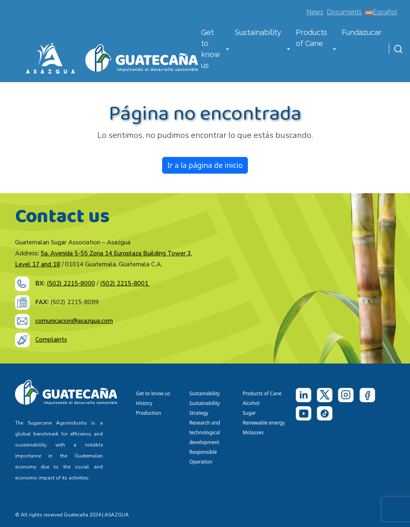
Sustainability (258, 32)
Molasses (253, 432)
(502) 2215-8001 (125, 283)
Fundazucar (362, 32)
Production (148, 412)
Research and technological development (205, 432)
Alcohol (251, 403)
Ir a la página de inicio (205, 165)
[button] (227, 49)
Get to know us (210, 49)
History (144, 403)
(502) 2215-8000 (71, 283)
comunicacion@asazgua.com (74, 321)
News (314, 12)
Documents (344, 12)
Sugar (249, 412)
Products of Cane (311, 38)
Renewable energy (264, 422)
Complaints (51, 339)
